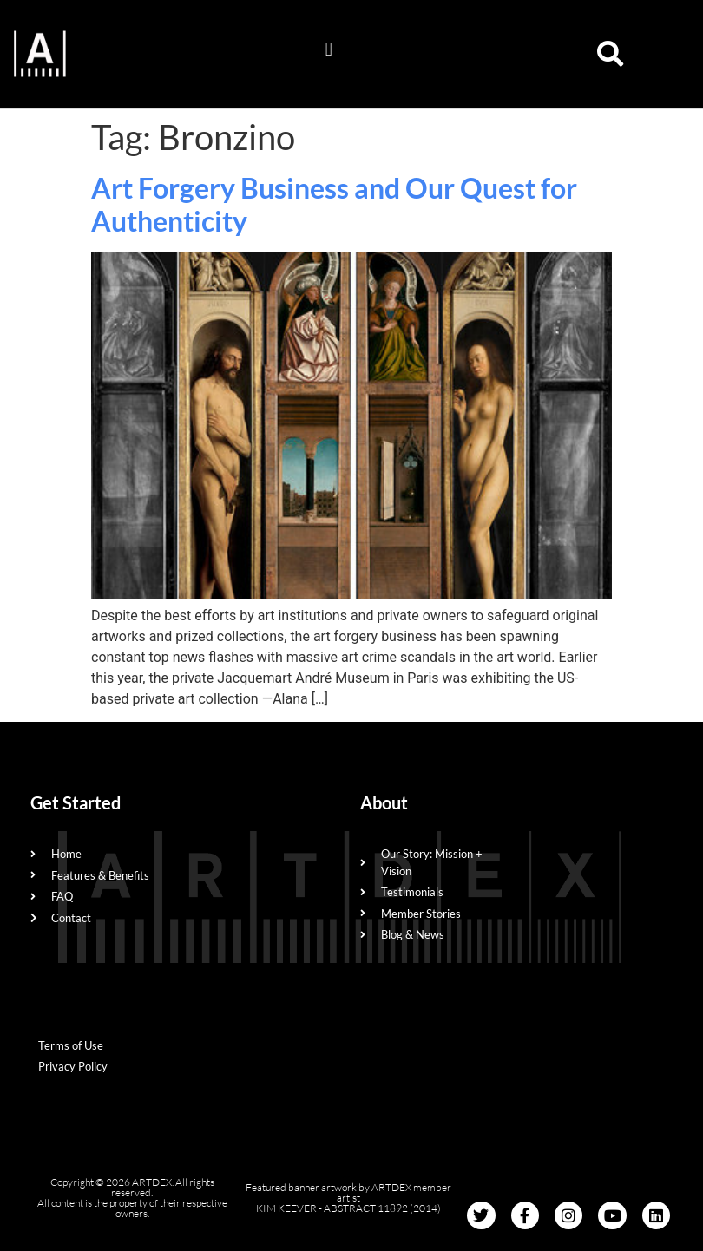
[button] (328, 50)
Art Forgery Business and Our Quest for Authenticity (334, 204)
